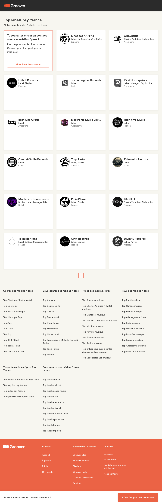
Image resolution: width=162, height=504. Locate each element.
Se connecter (110, 459)
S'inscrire (108, 454)
